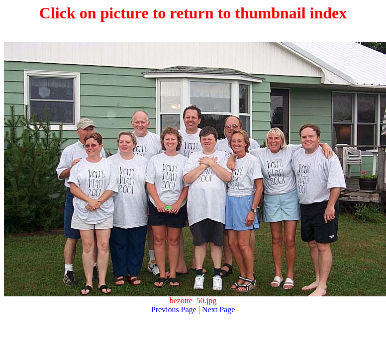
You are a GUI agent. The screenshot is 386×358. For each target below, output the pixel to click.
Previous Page (173, 309)
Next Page (218, 309)
